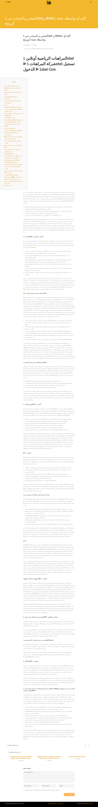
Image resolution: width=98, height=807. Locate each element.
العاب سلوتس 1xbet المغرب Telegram (13, 130)
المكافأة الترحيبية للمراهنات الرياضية (13, 164)
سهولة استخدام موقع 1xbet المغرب (12, 107)
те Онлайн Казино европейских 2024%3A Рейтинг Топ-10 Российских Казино (20, 757)
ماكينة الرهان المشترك (9, 128)
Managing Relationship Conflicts (77, 756)
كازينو (5, 105)
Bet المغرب (7, 98)
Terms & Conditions (51, 803)
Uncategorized (27, 45)
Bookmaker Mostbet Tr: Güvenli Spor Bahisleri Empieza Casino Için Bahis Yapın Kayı (49, 757)
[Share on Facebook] (85, 745)
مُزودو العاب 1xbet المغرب (10, 96)
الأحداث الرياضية (8, 185)
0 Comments (34, 45)
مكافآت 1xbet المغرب (9, 118)
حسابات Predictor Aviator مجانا (11, 175)
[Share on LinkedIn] (89, 745)
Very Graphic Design (88, 803)
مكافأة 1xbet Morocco (9, 154)
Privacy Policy (60, 803)
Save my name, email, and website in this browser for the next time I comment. (42, 790)
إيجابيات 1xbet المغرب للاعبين (11, 86)
